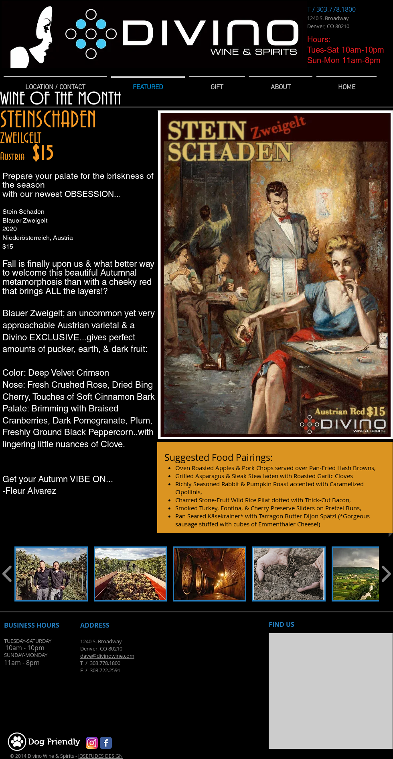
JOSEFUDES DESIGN (100, 756)
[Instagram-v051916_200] (92, 743)
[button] (51, 573)
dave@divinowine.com (107, 655)
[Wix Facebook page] (106, 743)
